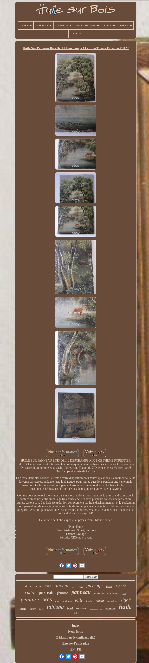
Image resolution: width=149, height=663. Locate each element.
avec (57, 601)
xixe (48, 586)
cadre (30, 592)
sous (73, 587)
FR (79, 649)
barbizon (67, 601)
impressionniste (96, 609)
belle (81, 587)
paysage (94, 585)
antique (99, 593)
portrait (46, 592)
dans (28, 586)
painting (111, 608)
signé (125, 599)
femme (62, 593)
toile (79, 600)
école (75, 613)
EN (72, 649)
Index (75, 625)
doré (41, 609)
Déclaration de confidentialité (75, 637)
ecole (38, 586)
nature (32, 609)
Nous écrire (75, 631)
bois (47, 599)
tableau (55, 607)
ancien (61, 585)
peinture (30, 599)
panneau (81, 592)
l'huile (89, 601)
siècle (100, 600)
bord (70, 608)
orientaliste (112, 601)
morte (124, 594)
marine (81, 608)
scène (23, 608)
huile (125, 606)
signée (121, 586)
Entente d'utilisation (75, 643)
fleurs (109, 586)
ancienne (112, 593)
